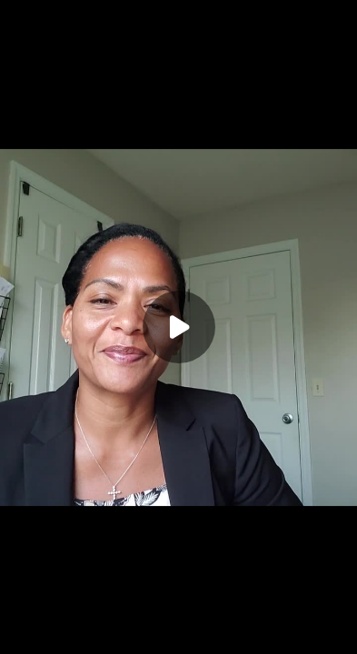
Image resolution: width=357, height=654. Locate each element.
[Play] (179, 327)
